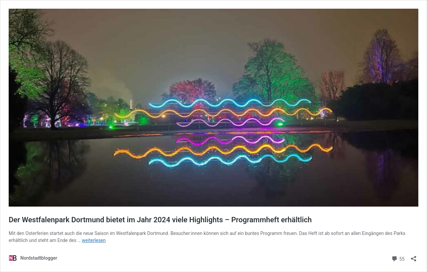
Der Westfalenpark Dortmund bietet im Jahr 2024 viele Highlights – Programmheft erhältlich (160, 220)
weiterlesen (93, 240)
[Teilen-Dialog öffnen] (413, 256)
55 (397, 258)
